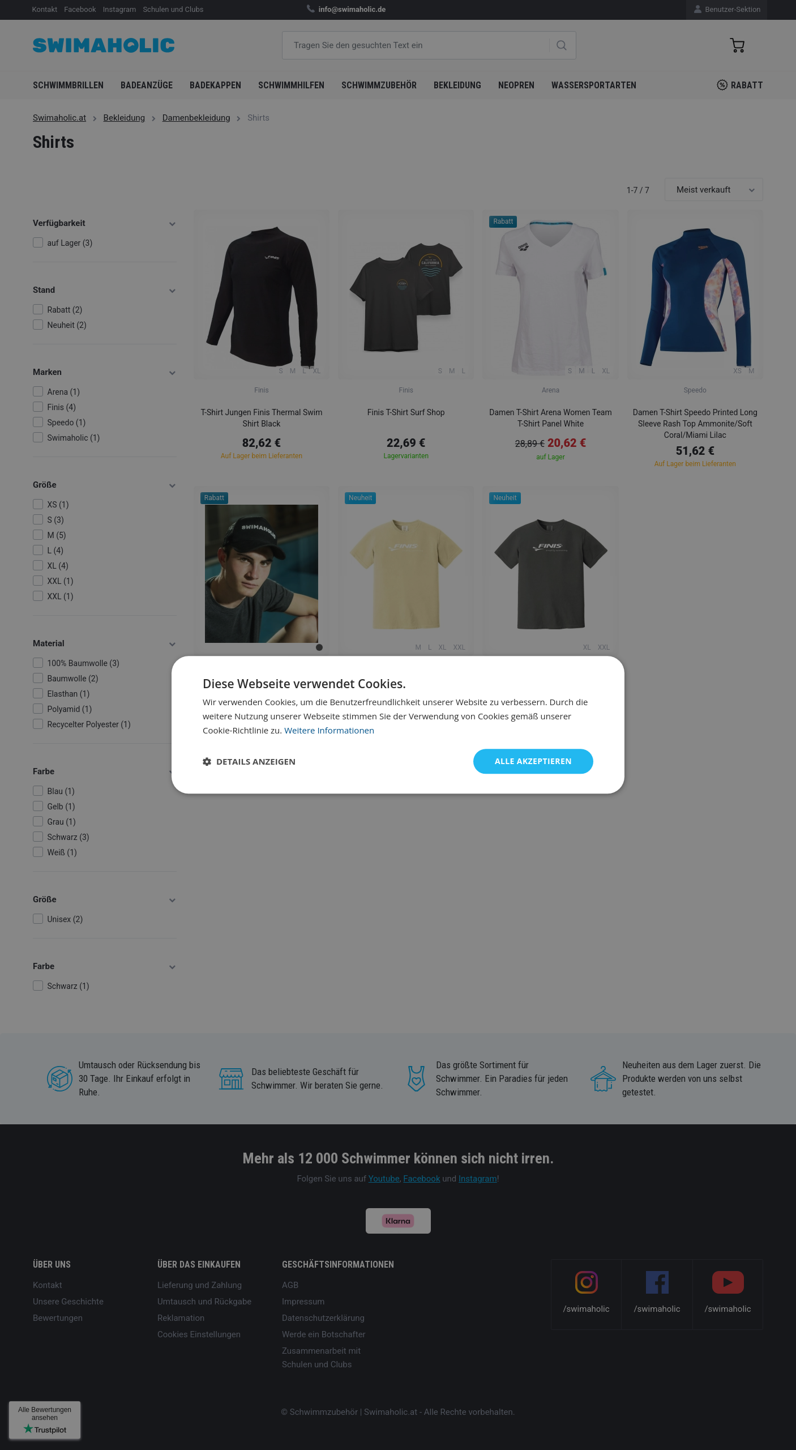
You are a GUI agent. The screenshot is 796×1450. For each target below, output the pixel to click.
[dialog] (398, 725)
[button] (249, 761)
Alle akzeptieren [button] (533, 761)
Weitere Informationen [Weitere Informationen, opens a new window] (329, 730)
